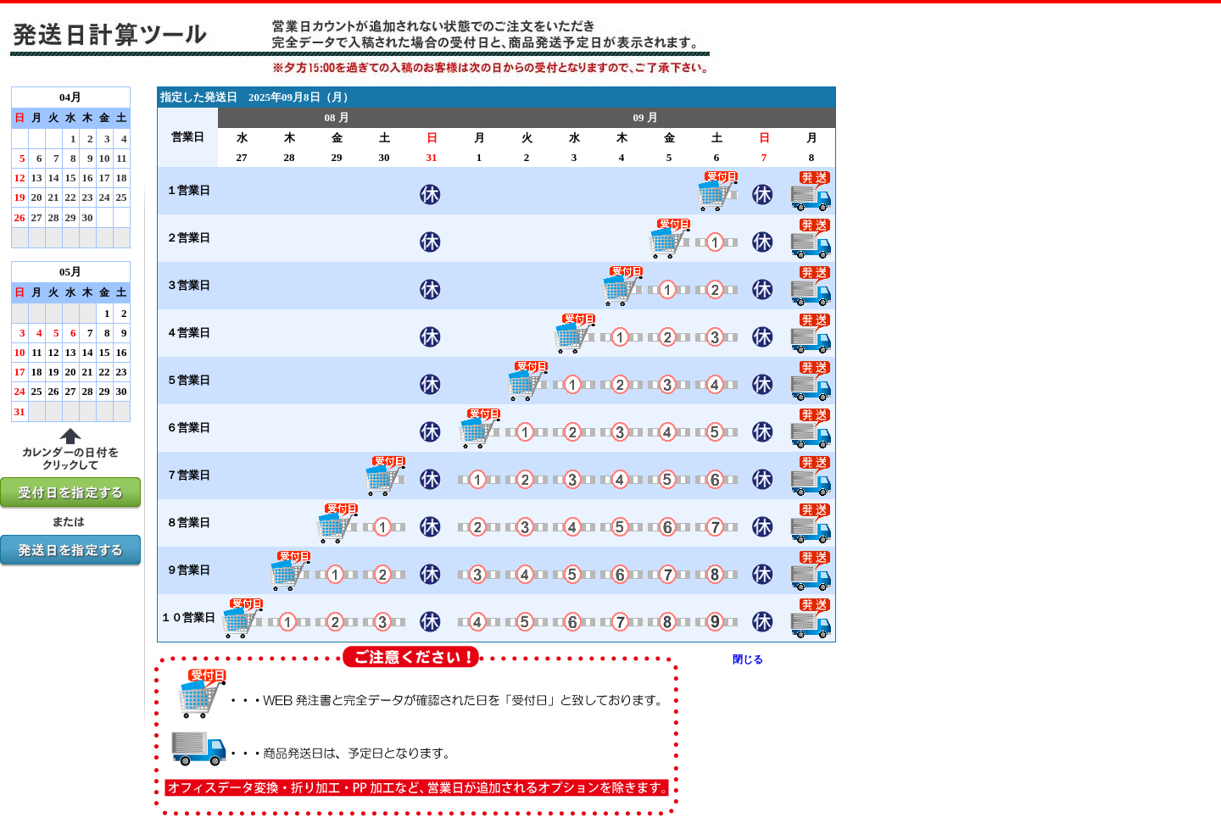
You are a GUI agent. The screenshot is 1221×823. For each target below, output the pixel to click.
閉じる (748, 659)
